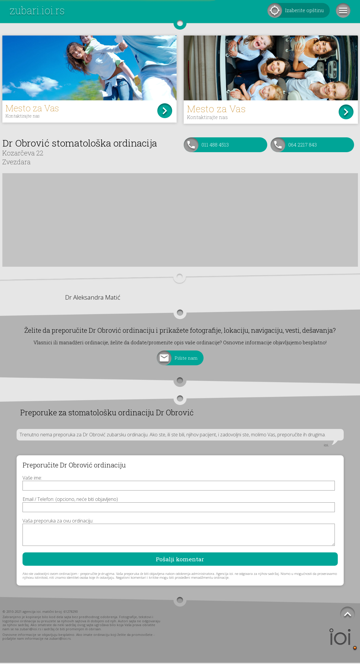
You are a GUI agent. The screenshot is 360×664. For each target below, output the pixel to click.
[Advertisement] (180, 221)
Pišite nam (186, 359)
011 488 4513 (215, 146)
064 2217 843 (302, 146)
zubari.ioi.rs (37, 10)
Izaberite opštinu (304, 10)
